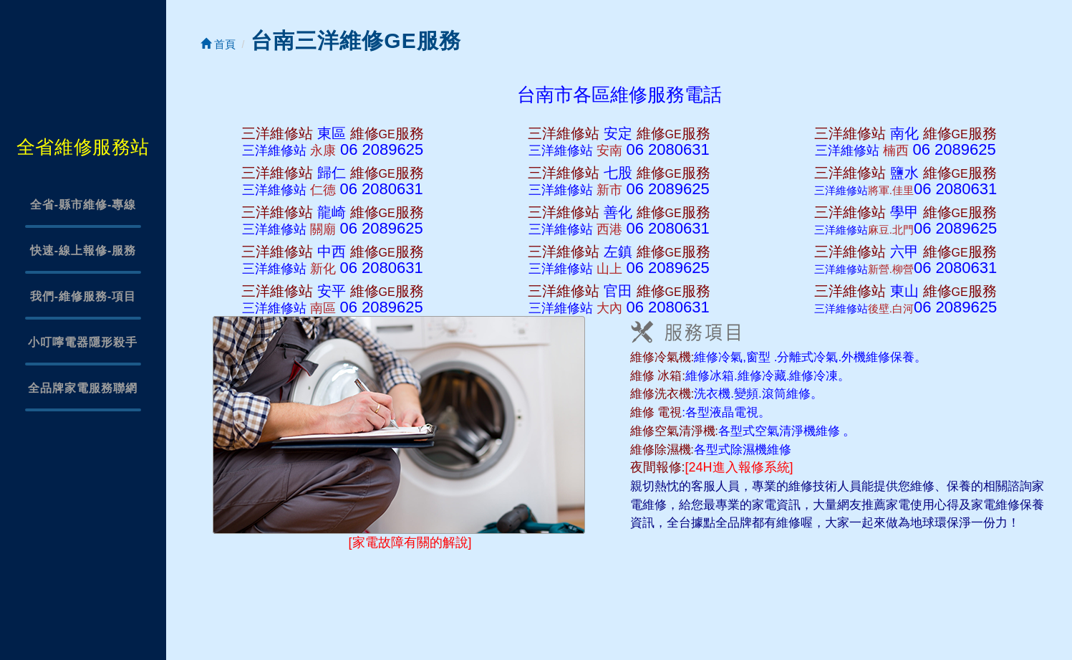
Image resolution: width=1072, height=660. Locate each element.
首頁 (218, 44)
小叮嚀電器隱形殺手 (82, 342)
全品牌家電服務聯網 (82, 388)
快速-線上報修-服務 (83, 250)
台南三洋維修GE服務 (355, 40)
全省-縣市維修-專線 (83, 205)
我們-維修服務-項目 (83, 296)
